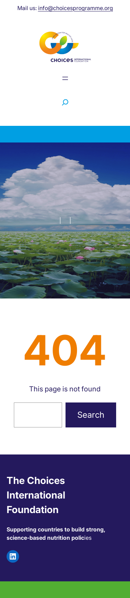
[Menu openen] (65, 78)
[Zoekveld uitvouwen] (65, 102)
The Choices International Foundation (36, 495)
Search (90, 415)
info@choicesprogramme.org (75, 8)
